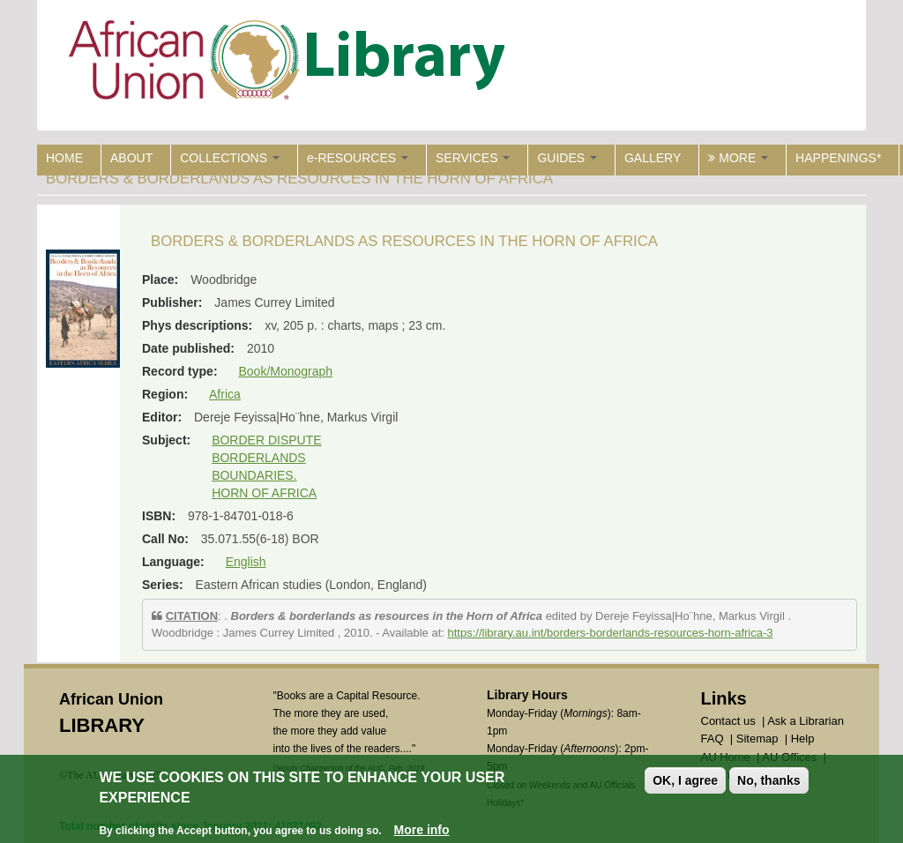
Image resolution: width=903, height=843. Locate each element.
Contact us (728, 720)
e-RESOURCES (357, 158)
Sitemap (757, 738)
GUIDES (567, 158)
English (246, 562)
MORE (738, 158)
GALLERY (652, 158)
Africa (225, 394)
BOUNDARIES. (254, 475)
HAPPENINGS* (838, 158)
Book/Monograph (285, 371)
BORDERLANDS (259, 458)
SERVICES (473, 158)
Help (803, 738)
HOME (64, 158)
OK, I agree (685, 781)
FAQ (712, 738)
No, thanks (769, 781)
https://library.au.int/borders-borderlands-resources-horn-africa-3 (610, 632)
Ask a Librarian (805, 720)
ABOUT (131, 158)
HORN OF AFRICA (264, 493)
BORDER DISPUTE (266, 440)
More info (422, 831)
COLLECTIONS (230, 158)
